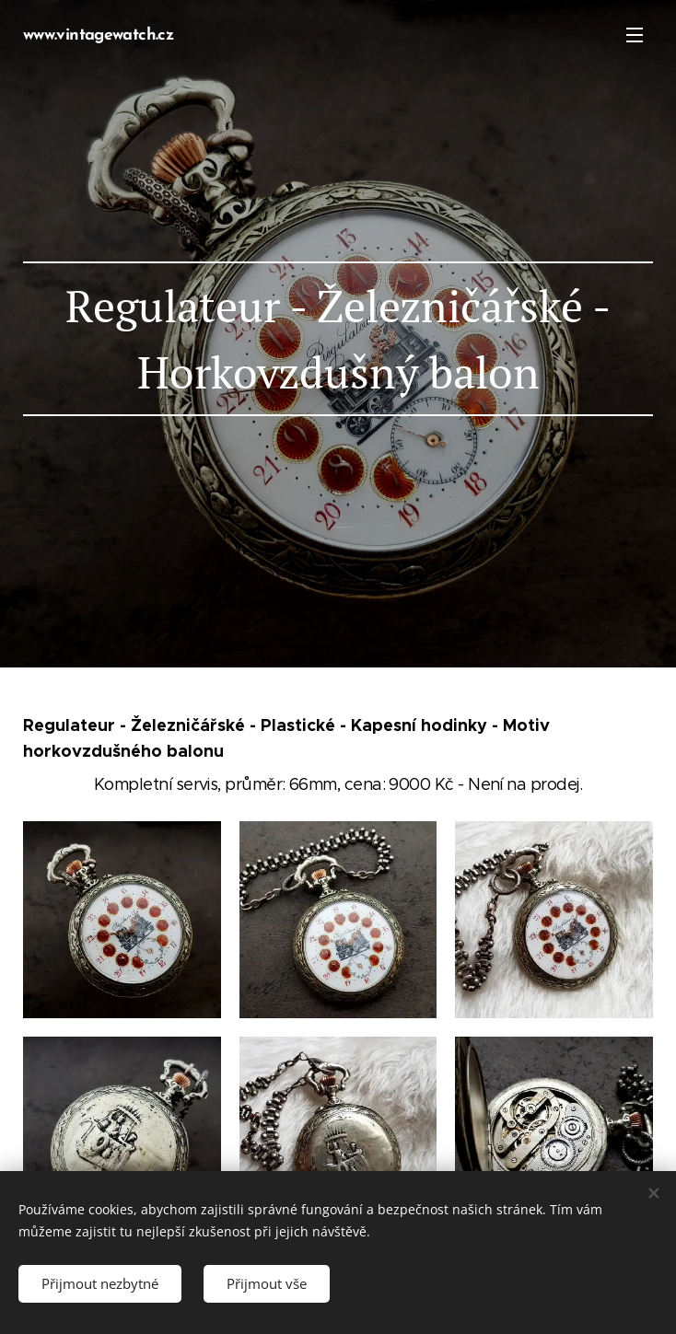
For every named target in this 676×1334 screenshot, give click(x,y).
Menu (634, 35)
